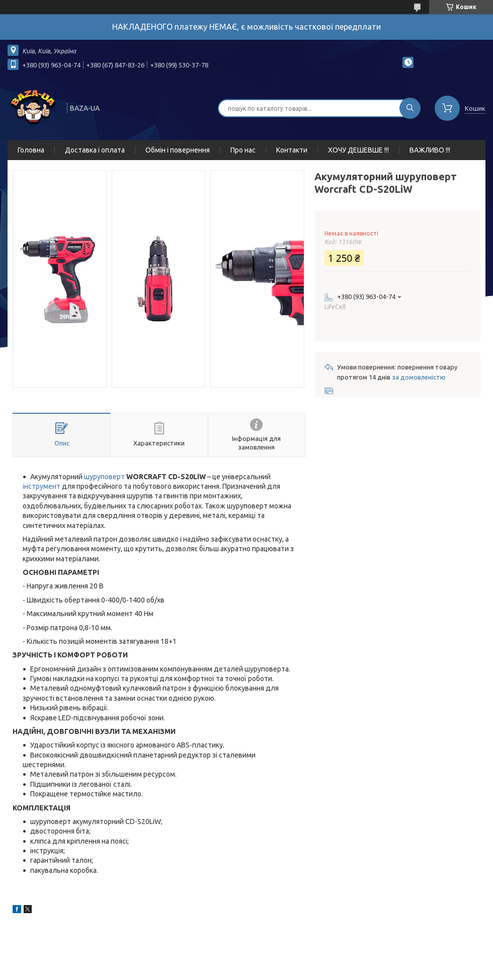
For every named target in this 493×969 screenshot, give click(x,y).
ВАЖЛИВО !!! (429, 150)
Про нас (243, 150)
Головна (31, 150)
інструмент (41, 486)
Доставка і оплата (95, 150)
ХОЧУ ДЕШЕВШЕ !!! (358, 150)
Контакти (291, 150)
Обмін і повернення (177, 150)
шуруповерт (104, 477)
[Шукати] (410, 108)
